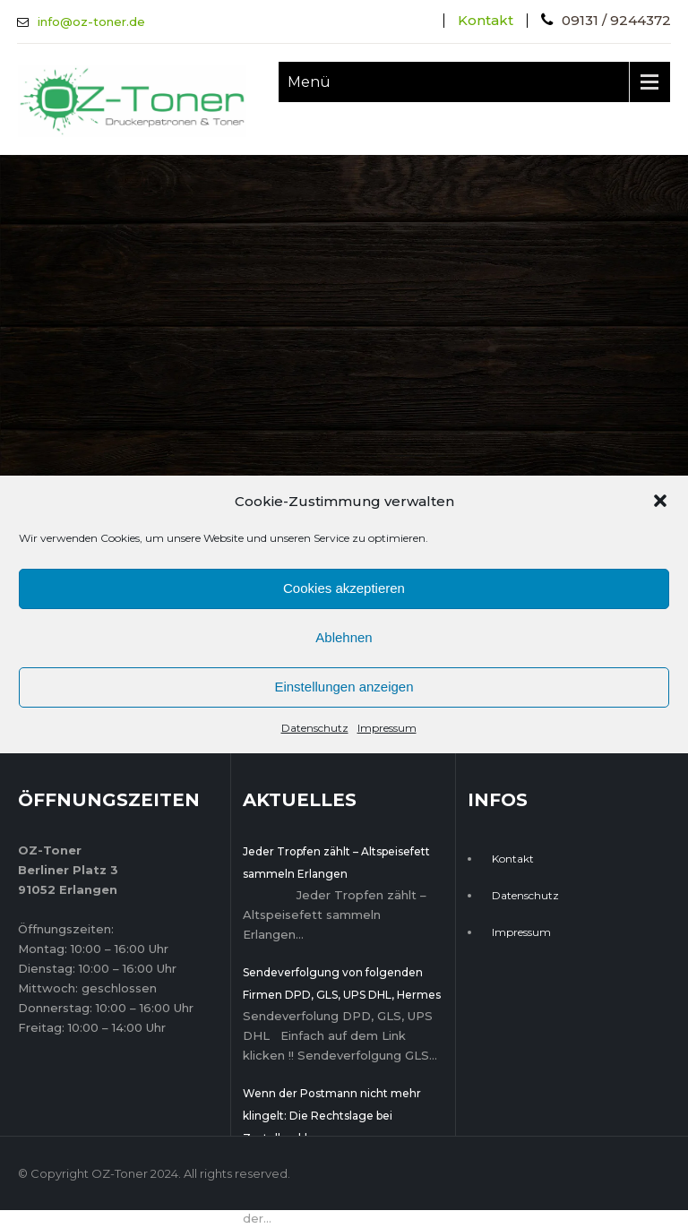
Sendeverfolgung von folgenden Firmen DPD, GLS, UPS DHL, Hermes (342, 983)
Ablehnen (343, 637)
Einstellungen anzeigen (343, 686)
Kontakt (485, 20)
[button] (660, 501)
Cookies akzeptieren (344, 588)
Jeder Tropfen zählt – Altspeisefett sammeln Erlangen (336, 862)
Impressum (387, 727)
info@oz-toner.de (91, 21)
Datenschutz (314, 727)
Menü (309, 81)
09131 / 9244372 (616, 20)
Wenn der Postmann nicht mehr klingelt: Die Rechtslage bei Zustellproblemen (332, 1115)
